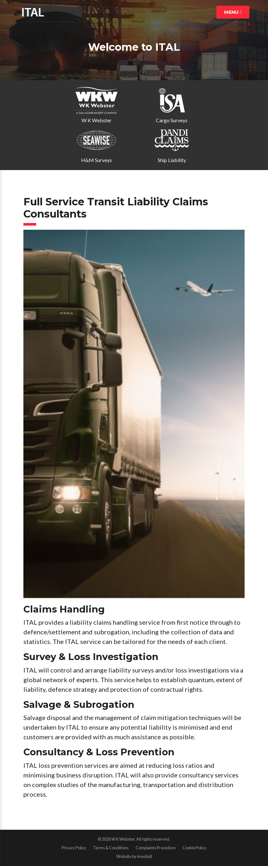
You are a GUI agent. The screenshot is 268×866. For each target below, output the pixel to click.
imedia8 (144, 856)
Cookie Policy (194, 847)
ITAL (33, 12)
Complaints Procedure (156, 847)
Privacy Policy (74, 847)
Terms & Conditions (111, 847)
